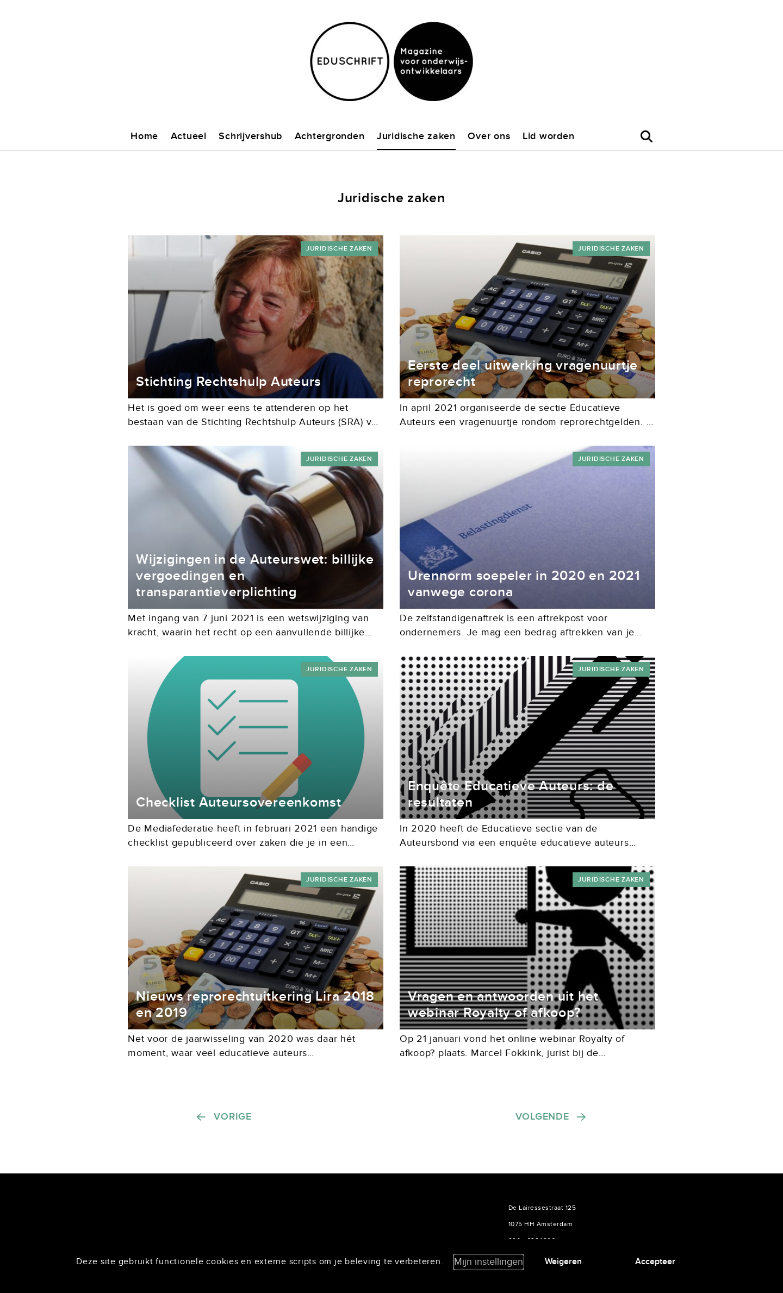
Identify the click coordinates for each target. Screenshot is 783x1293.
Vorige (233, 1116)
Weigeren (563, 1261)
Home (144, 136)
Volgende (542, 1116)
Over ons (489, 136)
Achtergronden (330, 136)
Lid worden (549, 136)
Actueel (189, 136)
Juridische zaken (416, 136)
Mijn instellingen (488, 1261)
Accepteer (655, 1261)
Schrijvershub (250, 136)
